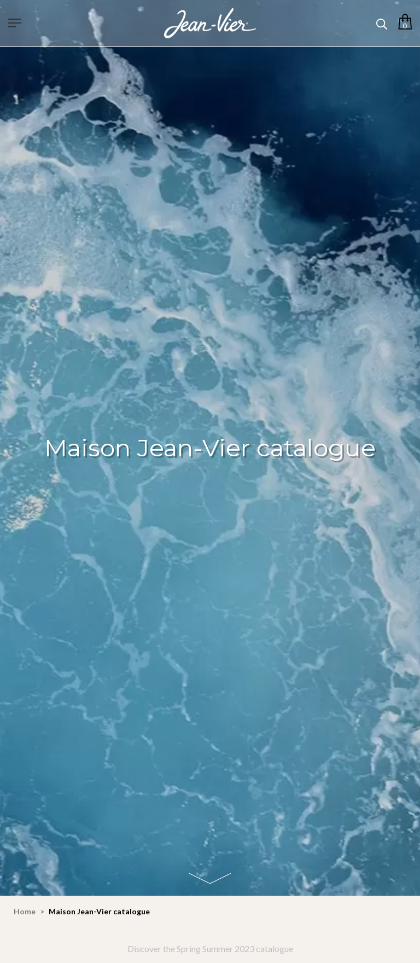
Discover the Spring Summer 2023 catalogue (210, 948)
